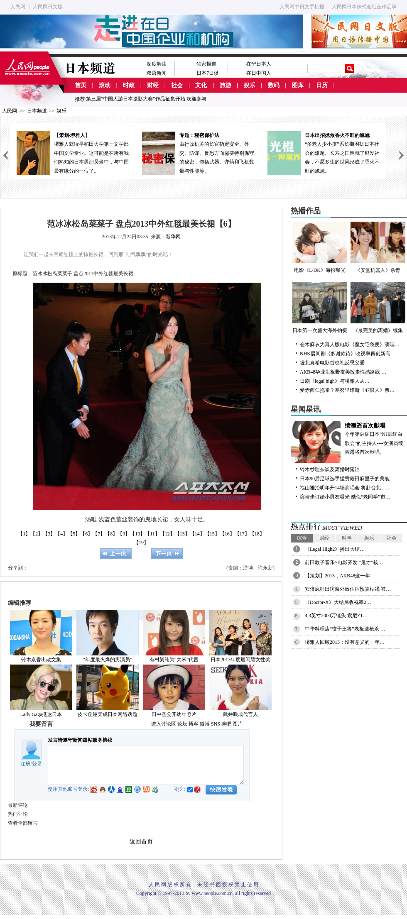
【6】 (86, 534)
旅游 (225, 85)
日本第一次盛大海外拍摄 (319, 307)
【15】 (212, 534)
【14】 (197, 534)
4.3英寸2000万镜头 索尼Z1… (336, 615)
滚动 (104, 85)
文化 (201, 85)
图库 (298, 85)
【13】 (182, 534)
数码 (274, 85)
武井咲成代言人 (240, 714)
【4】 (61, 534)
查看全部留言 (23, 823)
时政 (129, 85)
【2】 (36, 534)
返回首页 (141, 841)
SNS (215, 724)
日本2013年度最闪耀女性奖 (240, 659)
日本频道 (37, 111)
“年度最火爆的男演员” (107, 659)
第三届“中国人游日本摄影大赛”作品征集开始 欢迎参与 (146, 99)
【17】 (242, 534)
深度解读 (157, 64)
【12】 (167, 534)
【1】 (24, 534)
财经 (153, 85)
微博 (205, 724)
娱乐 (249, 85)
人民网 (17, 7)
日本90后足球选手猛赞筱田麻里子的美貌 (345, 478)
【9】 (124, 534)
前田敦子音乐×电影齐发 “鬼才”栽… (344, 562)
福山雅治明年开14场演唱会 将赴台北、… (345, 488)
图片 (238, 724)
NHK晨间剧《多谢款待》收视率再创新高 (345, 354)
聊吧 (226, 724)
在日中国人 (258, 73)
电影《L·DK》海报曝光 (319, 247)
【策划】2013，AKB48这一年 (337, 576)
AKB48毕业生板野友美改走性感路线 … (343, 372)
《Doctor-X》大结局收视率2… (338, 602)
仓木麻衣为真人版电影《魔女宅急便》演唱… (350, 344)
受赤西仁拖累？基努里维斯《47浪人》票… (347, 390)
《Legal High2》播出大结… (335, 549)
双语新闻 (157, 73)
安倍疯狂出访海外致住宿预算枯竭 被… (348, 589)
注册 (25, 764)
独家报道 (206, 64)
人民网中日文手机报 (302, 7)
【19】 (141, 542)
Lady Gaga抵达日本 (41, 714)
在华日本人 (258, 64)
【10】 (137, 534)
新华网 (173, 237)
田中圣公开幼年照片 (174, 714)
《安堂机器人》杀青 (378, 247)
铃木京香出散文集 (41, 659)
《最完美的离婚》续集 (378, 307)
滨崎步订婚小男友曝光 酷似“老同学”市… (345, 497)
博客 (194, 724)
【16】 (227, 534)
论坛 (182, 724)
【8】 (111, 534)
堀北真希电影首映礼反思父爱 (332, 363)
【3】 (49, 534)
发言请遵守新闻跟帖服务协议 (80, 740)
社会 (177, 85)
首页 (80, 85)
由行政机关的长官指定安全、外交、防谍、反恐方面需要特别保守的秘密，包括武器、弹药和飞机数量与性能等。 (198, 152)
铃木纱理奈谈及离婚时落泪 (330, 469)
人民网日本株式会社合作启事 (364, 7)
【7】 (99, 534)
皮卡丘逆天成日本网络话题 (107, 714)
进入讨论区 (163, 724)
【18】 (257, 534)
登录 (37, 764)
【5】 (74, 534)
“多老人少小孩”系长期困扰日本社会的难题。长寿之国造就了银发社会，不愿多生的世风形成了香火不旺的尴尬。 (323, 152)
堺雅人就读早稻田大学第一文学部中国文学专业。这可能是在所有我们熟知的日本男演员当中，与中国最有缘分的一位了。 (73, 152)
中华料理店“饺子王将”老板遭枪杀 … (345, 629)
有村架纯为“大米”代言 (174, 659)
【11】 (152, 534)
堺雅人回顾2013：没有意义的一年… (345, 642)
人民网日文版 (48, 7)
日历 (322, 85)
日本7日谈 (207, 73)
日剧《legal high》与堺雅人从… (335, 381)
